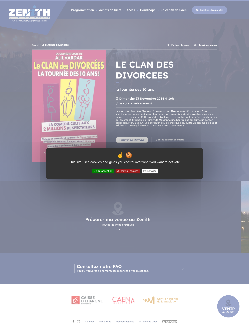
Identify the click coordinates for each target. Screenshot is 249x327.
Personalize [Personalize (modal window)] (150, 171)
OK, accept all (103, 171)
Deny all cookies (127, 171)
